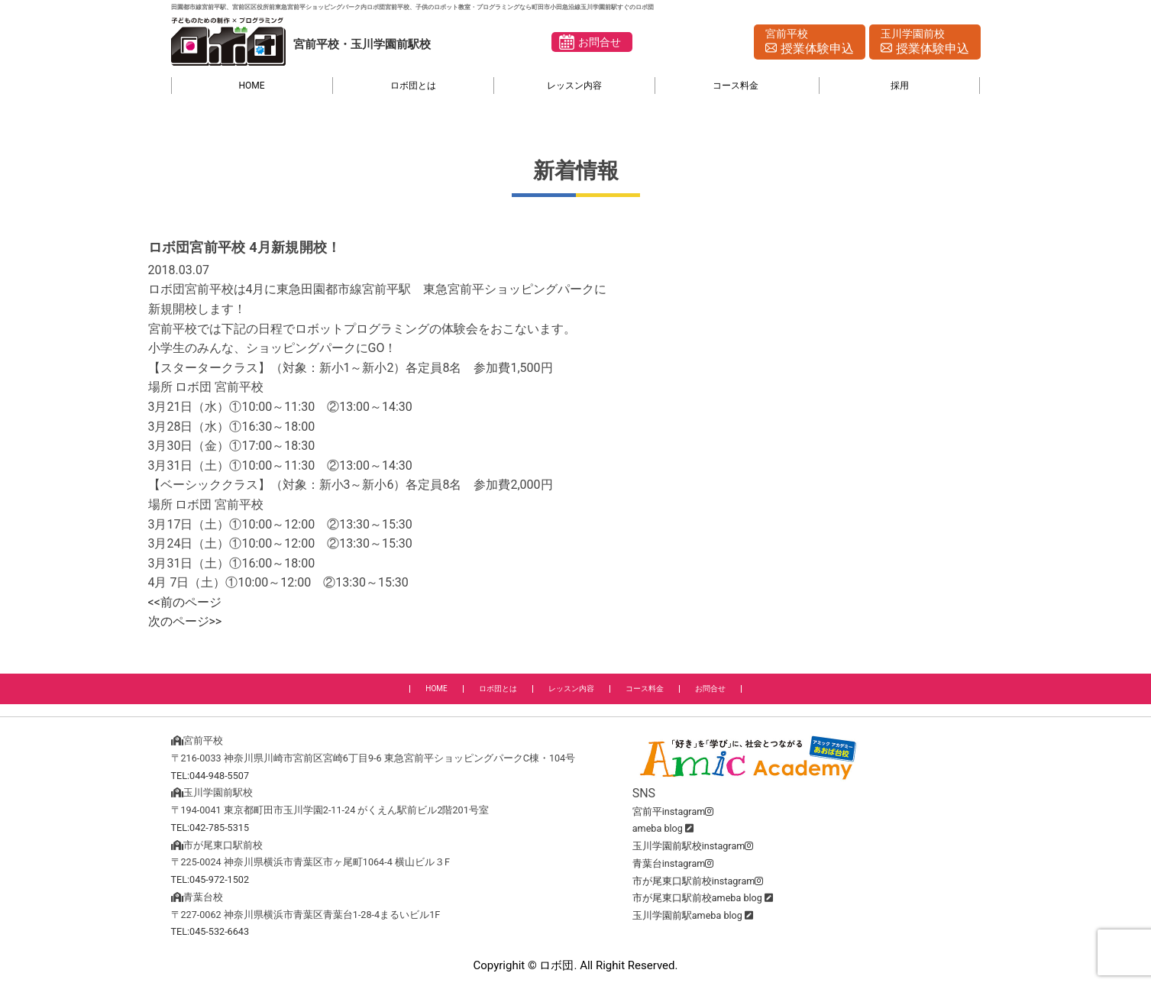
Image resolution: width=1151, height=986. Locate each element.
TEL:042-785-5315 (210, 827)
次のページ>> (185, 621)
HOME (252, 85)
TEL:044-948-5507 (210, 775)
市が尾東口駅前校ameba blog (697, 898)
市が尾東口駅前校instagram (698, 881)
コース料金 (735, 85)
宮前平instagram (673, 811)
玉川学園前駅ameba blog (687, 915)
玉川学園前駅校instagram (693, 846)
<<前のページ (184, 602)
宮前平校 (809, 42)
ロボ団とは (413, 85)
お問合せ (599, 42)
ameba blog (657, 828)
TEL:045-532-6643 (210, 931)
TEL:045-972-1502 (210, 879)
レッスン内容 (574, 85)
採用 (900, 85)
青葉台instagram (673, 863)
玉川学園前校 (925, 42)
